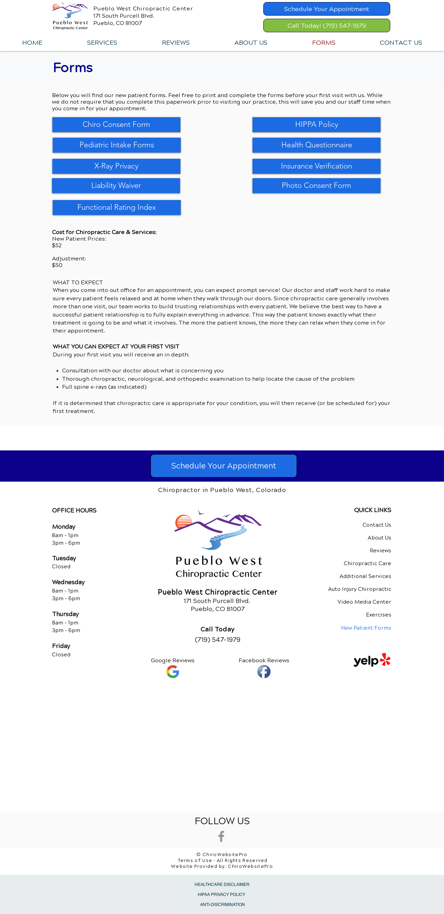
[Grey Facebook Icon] (221, 836)
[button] (102, 42)
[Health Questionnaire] (317, 145)
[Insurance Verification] (317, 166)
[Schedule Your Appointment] (326, 9)
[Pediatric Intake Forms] (117, 145)
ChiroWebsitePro (250, 866)
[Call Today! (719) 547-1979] (326, 25)
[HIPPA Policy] (317, 124)
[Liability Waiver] (116, 185)
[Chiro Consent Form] (116, 124)
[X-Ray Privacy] (116, 166)
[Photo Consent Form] (317, 185)
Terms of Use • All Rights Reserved (223, 860)
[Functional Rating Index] (117, 207)
